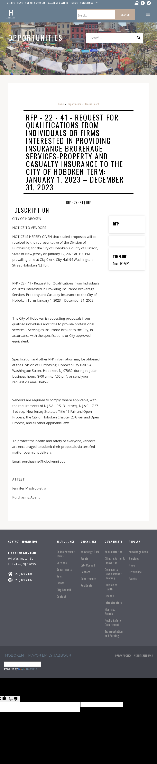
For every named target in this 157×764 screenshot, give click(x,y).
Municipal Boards (110, 611)
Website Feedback (143, 655)
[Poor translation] (14, 699)
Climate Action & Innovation (115, 560)
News (59, 576)
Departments (74, 104)
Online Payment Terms (65, 554)
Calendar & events (58, 2)
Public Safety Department (113, 622)
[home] (10, 14)
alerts (11, 2)
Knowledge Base (90, 552)
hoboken (14, 655)
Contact (61, 596)
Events (60, 583)
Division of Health (111, 587)
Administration (113, 552)
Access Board (92, 104)
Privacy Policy (123, 655)
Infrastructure (113, 602)
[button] (88, 4)
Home (61, 104)
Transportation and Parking (114, 633)
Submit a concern (35, 2)
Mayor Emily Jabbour (49, 655)
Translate (27, 669)
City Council (63, 590)
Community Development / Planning (113, 573)
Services (61, 563)
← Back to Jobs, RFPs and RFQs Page (30, 71)
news (20, 2)
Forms (74, 2)
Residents (86, 585)
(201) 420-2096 (23, 580)
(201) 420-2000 (23, 573)
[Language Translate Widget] (22, 664)
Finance (109, 596)
